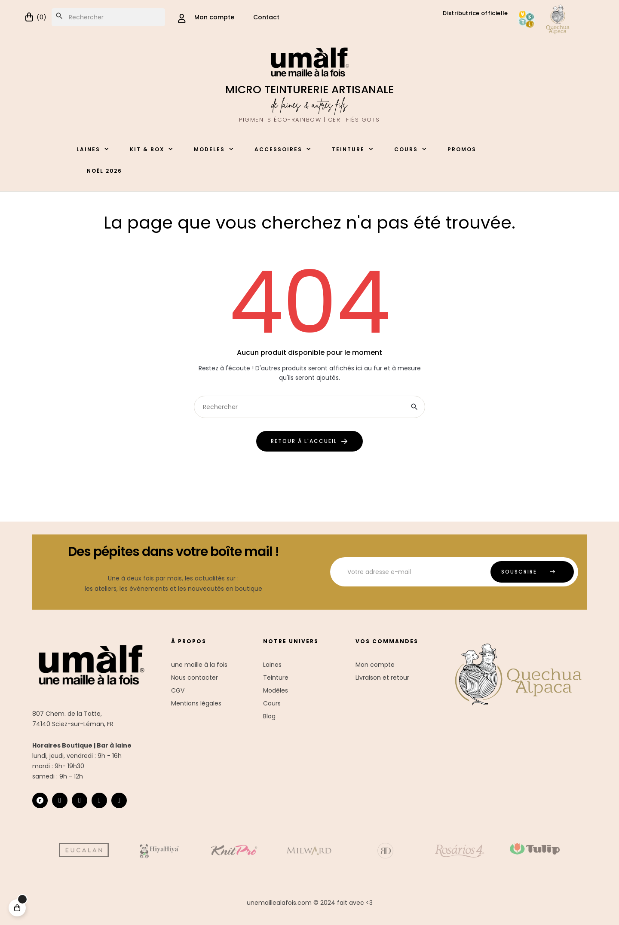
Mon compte (375, 664)
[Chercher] (108, 17)
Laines (272, 664)
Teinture (275, 677)
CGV (177, 690)
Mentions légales (196, 703)
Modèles (275, 690)
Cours (272, 703)
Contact (266, 17)
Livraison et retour (382, 677)
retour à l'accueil (304, 441)
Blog (269, 716)
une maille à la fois (199, 664)
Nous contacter (194, 677)
